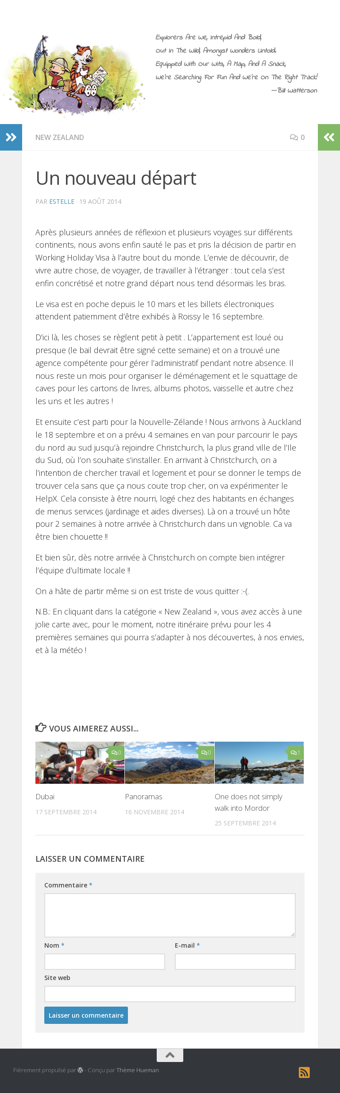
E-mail (187, 945)
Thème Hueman (137, 1070)
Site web (57, 977)
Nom (54, 945)
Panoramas (143, 796)
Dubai (44, 796)
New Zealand (59, 137)
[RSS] (304, 1072)
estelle (61, 201)
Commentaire (68, 885)
